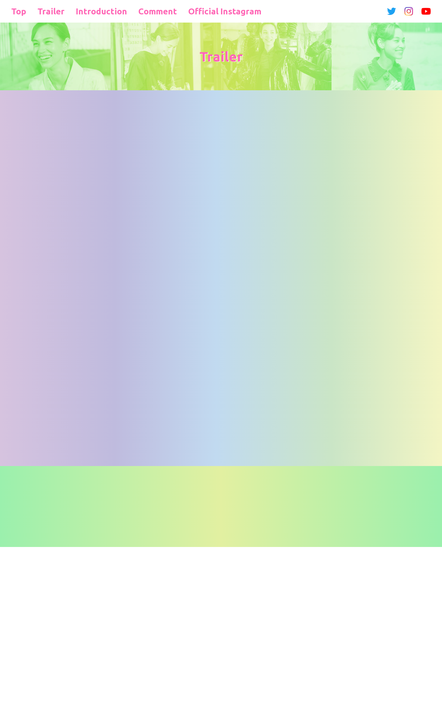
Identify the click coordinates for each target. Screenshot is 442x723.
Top (17, 11)
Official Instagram (179, 11)
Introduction (83, 11)
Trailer (44, 11)
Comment (127, 11)
